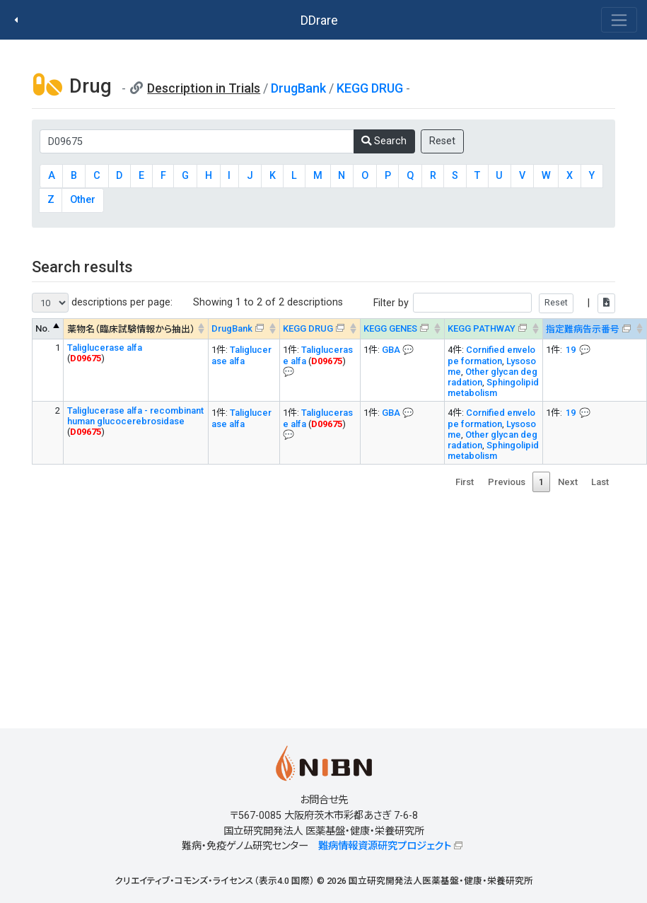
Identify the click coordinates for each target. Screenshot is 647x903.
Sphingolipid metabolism (493, 387)
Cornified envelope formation (491, 355)
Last (600, 482)
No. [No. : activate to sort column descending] (42, 328)
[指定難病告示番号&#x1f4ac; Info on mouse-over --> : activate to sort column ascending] (594, 329)
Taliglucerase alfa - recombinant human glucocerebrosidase (135, 415)
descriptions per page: (102, 303)
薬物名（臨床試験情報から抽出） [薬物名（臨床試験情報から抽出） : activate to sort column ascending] (131, 329)
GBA (391, 349)
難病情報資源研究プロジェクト (384, 846)
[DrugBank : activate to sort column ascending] (243, 329)
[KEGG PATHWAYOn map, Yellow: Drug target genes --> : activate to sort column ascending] (493, 329)
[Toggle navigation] (619, 20)
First (464, 482)
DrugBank (298, 88)
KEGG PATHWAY (481, 328)
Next (568, 482)
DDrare (319, 20)
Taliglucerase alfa (104, 347)
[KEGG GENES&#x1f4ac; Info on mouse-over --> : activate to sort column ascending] (402, 329)
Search (384, 141)
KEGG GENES (390, 328)
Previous (506, 482)
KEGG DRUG (370, 88)
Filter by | (494, 303)
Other (82, 200)
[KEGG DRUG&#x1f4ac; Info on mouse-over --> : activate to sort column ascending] (319, 329)
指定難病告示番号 (582, 329)
